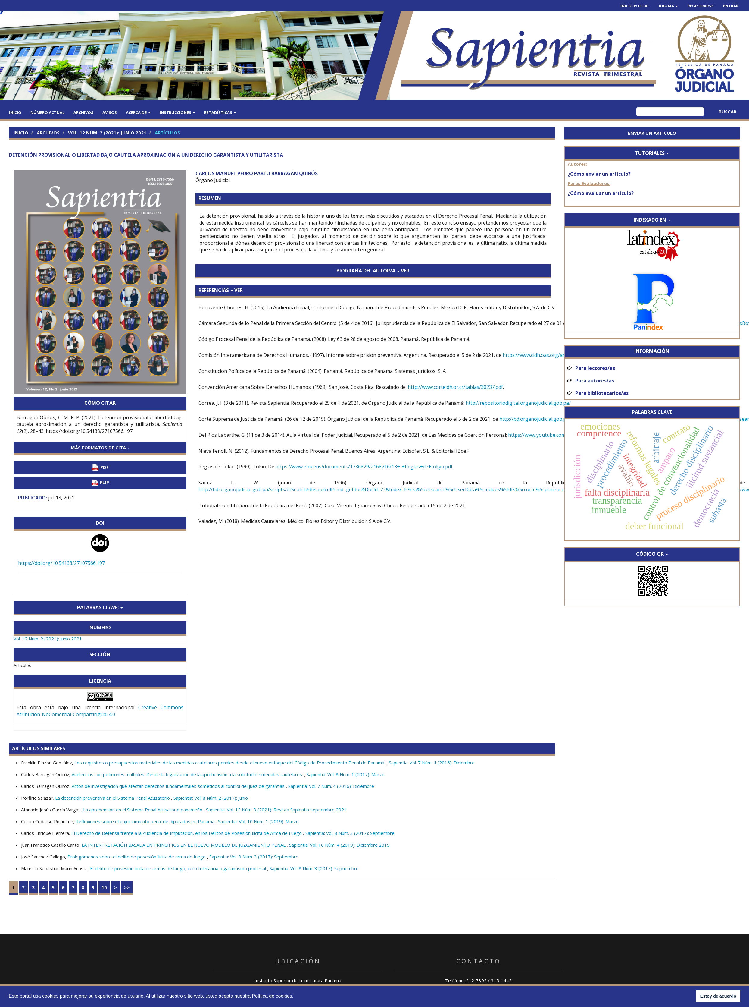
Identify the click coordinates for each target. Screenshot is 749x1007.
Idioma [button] (668, 5)
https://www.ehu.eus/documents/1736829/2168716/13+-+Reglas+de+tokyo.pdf (364, 466)
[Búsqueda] (670, 111)
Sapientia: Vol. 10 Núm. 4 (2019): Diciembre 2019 (339, 845)
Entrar (730, 5)
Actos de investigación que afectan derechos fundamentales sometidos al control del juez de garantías (179, 786)
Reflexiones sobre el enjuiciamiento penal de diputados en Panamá (146, 821)
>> (127, 887)
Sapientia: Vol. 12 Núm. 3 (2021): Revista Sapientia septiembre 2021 (276, 810)
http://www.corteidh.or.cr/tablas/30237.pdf (455, 387)
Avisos (109, 112)
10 (104, 887)
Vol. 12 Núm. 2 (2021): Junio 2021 (107, 133)
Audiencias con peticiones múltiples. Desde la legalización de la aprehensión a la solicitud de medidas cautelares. (188, 774)
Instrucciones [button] (177, 112)
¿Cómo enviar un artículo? (599, 174)
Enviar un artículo (652, 133)
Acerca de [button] (138, 112)
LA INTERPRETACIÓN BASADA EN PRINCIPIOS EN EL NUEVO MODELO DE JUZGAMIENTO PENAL (184, 845)
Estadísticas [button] (220, 112)
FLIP (100, 482)
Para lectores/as (595, 368)
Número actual (47, 112)
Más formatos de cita (100, 448)
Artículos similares (38, 748)
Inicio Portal (634, 5)
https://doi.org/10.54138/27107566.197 (61, 563)
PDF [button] (100, 467)
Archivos (83, 112)
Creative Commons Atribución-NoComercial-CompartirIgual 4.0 (100, 710)
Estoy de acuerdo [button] (718, 996)
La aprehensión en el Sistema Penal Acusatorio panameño (143, 810)
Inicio (15, 112)
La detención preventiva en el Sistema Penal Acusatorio (113, 798)
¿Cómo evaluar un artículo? (601, 193)
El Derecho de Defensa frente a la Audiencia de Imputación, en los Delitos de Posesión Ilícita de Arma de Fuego (187, 833)
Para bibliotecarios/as (602, 393)
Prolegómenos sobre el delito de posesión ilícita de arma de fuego (137, 857)
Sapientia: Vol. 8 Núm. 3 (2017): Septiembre (350, 833)
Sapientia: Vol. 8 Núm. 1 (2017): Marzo (346, 774)
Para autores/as (594, 380)
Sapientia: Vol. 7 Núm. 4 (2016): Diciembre (432, 763)
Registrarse (700, 5)
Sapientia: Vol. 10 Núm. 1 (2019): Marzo (258, 821)
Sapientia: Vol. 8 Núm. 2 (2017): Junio (210, 798)
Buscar (727, 112)
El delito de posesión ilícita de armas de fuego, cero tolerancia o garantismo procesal (178, 868)
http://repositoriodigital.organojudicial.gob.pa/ (518, 403)
